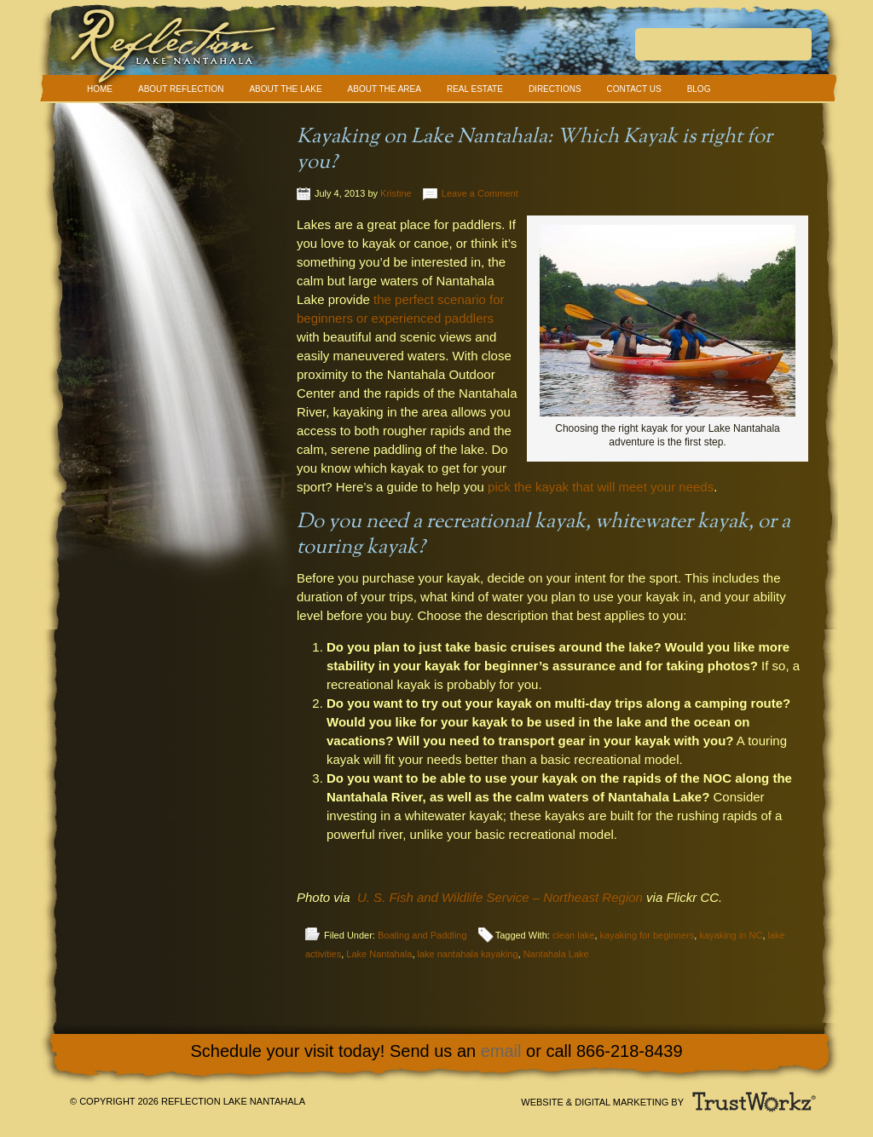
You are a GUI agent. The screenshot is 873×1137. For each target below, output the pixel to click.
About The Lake (285, 89)
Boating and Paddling (422, 935)
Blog (699, 89)
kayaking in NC (730, 935)
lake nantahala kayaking (468, 954)
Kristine (396, 193)
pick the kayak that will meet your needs (601, 486)
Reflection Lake (436, 50)
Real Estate (475, 89)
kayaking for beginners (647, 935)
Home (100, 89)
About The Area (384, 89)
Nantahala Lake (556, 954)
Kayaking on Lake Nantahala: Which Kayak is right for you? (534, 150)
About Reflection (180, 89)
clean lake (573, 935)
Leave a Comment (480, 193)
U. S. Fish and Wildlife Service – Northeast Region (500, 897)
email (501, 1051)
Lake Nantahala (379, 954)
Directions (555, 89)
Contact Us (634, 89)
